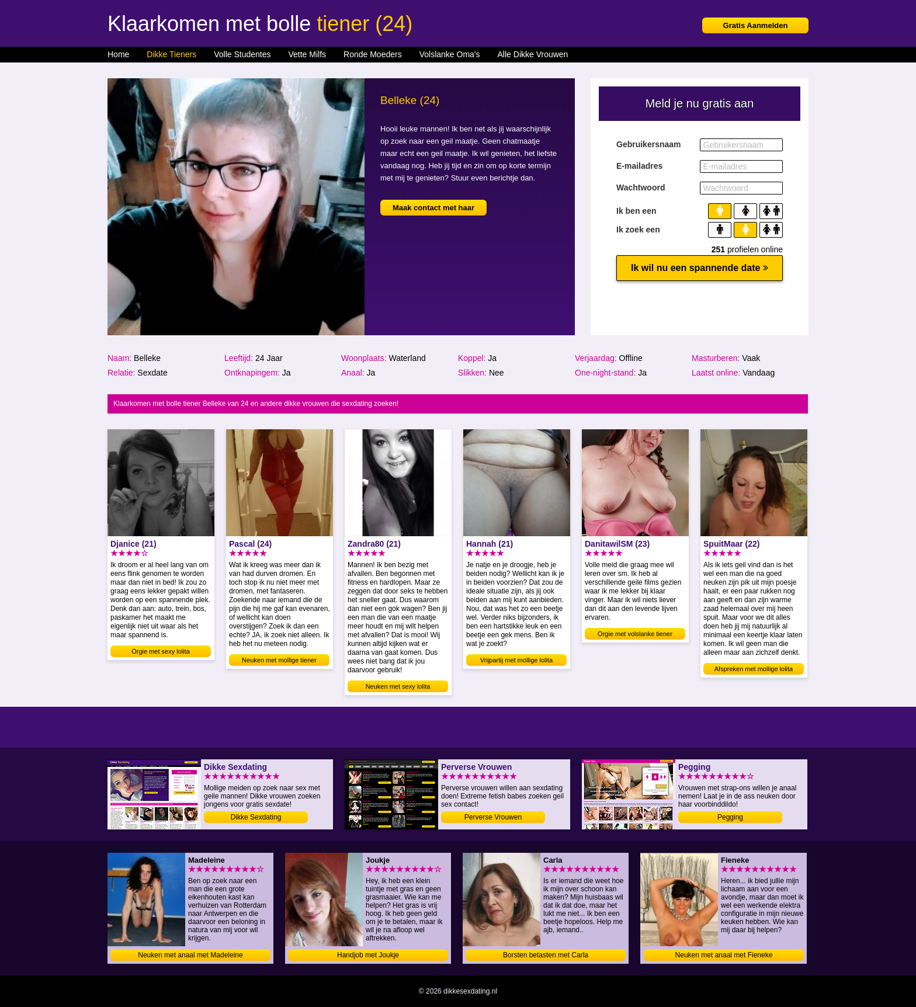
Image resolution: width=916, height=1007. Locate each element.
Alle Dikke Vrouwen (533, 54)
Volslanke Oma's (449, 54)
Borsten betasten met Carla (545, 955)
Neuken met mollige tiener (279, 660)
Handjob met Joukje (368, 955)
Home (118, 54)
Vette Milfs (307, 54)
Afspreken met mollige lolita (753, 668)
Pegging (730, 817)
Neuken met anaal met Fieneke (724, 955)
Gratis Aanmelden (755, 25)
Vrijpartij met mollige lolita (516, 660)
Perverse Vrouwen (493, 817)
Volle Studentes (242, 54)
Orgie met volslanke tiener (635, 633)
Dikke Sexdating (256, 817)
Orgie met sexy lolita (160, 651)
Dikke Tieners (171, 54)
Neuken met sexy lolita (398, 686)
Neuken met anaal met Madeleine (190, 955)
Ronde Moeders (373, 54)
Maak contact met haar (433, 207)
